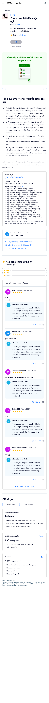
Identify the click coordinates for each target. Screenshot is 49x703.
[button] (23, 187)
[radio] (11, 504)
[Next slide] (45, 88)
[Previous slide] (4, 88)
